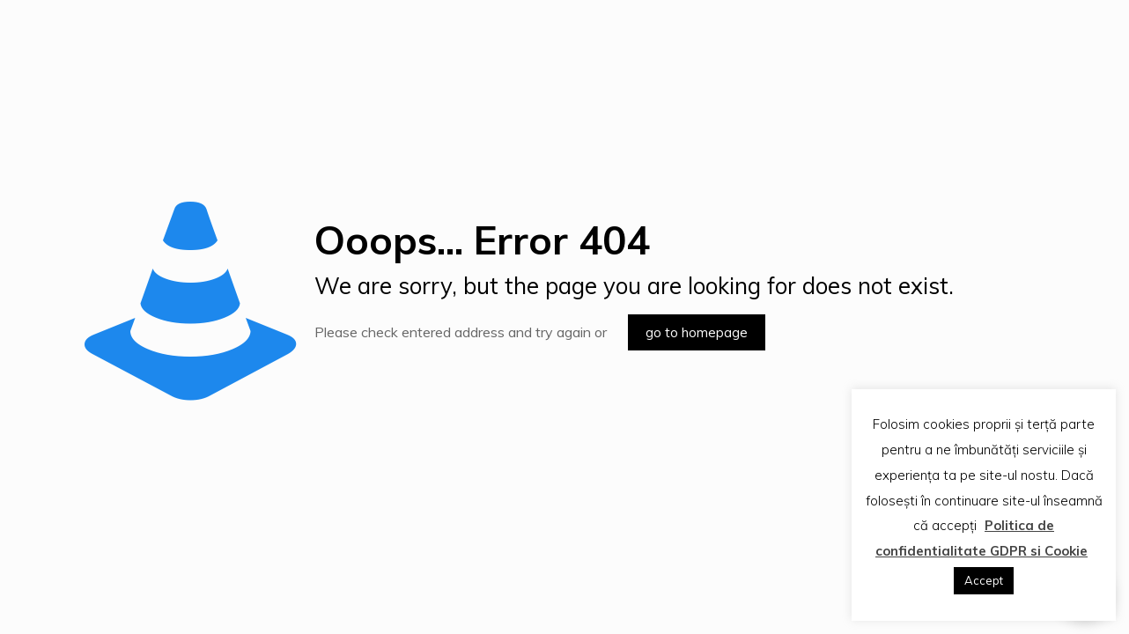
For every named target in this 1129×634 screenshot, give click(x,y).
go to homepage (697, 332)
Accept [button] (983, 580)
